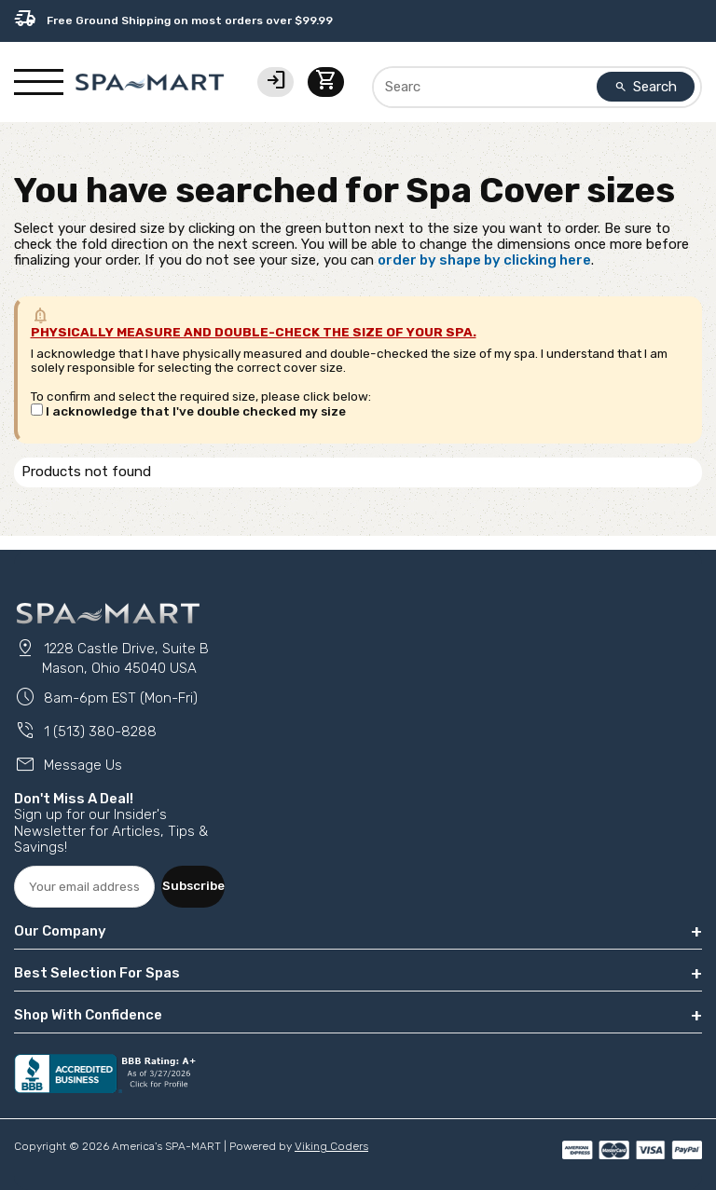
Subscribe (193, 885)
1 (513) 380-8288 (85, 731)
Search (646, 86)
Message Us (68, 765)
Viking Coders (331, 1146)
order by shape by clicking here (484, 260)
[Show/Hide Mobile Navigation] (38, 82)
